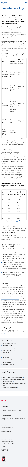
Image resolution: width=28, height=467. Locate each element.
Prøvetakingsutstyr (7, 362)
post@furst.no (8, 415)
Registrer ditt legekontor (7, 427)
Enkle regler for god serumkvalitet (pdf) (13, 377)
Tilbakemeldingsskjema (7, 441)
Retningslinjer (19, 322)
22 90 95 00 (9, 413)
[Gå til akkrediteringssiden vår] (3, 459)
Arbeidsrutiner (6, 375)
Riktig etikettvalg (17, 289)
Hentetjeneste (6, 355)
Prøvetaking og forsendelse (10, 343)
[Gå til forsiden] (9, 2)
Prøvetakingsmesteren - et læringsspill (12, 360)
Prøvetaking (6, 357)
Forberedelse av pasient (9, 350)
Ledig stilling (4, 450)
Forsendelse (6, 352)
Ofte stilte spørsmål (6, 431)
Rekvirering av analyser (8, 364)
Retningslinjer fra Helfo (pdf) (10, 387)
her (17, 221)
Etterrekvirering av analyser (9, 348)
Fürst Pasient (4, 434)
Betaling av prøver (7, 345)
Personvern (4, 446)
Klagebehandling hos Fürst (8, 443)
